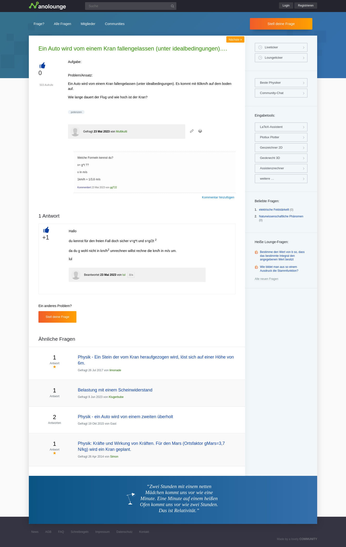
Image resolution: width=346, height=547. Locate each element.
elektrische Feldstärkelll (274, 209)
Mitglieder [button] (88, 24)
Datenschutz (124, 532)
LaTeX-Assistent (271, 127)
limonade (115, 370)
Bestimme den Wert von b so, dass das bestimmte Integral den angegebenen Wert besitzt (282, 255)
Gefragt (88, 131)
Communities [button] (115, 24)
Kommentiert (84, 187)
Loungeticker (274, 57)
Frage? (39, 24)
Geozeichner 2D (271, 147)
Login (286, 5)
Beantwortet (91, 275)
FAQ (61, 532)
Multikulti (121, 131)
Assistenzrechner (272, 168)
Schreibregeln (79, 532)
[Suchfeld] (130, 6)
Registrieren (306, 5)
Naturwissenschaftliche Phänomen (281, 216)
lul (124, 275)
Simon (114, 456)
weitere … (267, 178)
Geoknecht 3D (270, 158)
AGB (48, 532)
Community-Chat (272, 93)
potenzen (76, 112)
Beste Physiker (270, 82)
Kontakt (144, 532)
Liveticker (271, 47)
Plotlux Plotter (269, 137)
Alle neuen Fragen (266, 279)
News (34, 532)
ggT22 (113, 187)
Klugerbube (116, 397)
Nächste (235, 39)
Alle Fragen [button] (62, 24)
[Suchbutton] (172, 6)
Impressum (102, 532)
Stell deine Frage (281, 24)
